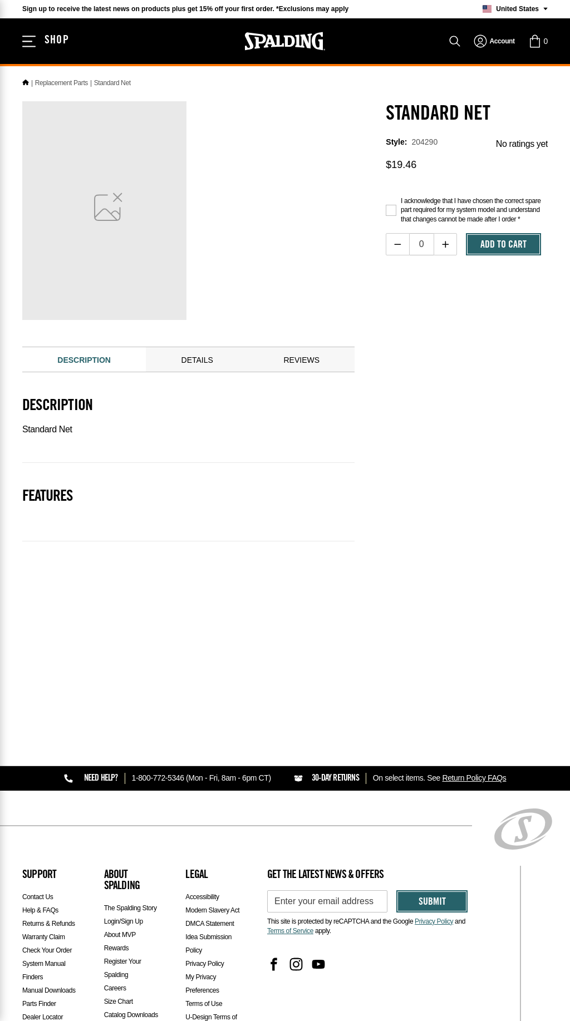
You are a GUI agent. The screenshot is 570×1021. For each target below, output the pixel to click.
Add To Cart (503, 245)
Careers (115, 988)
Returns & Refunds (48, 924)
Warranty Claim (43, 937)
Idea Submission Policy (208, 943)
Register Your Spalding (122, 968)
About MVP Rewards (120, 941)
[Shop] (45, 41)
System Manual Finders (44, 970)
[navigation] (494, 41)
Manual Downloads (49, 990)
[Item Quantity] (422, 244)
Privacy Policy (204, 964)
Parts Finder (39, 1004)
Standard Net (112, 83)
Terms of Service (290, 931)
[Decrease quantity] (398, 244)
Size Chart (118, 1001)
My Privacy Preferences (202, 983)
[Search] (454, 41)
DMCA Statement (209, 924)
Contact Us (37, 897)
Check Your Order (47, 950)
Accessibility (202, 897)
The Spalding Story (130, 908)
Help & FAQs (40, 910)
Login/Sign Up (123, 921)
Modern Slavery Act (212, 910)
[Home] (25, 82)
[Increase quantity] (446, 244)
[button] (538, 41)
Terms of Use (203, 1004)
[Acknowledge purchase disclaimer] (391, 210)
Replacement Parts (61, 83)
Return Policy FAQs (474, 777)
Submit (432, 902)
